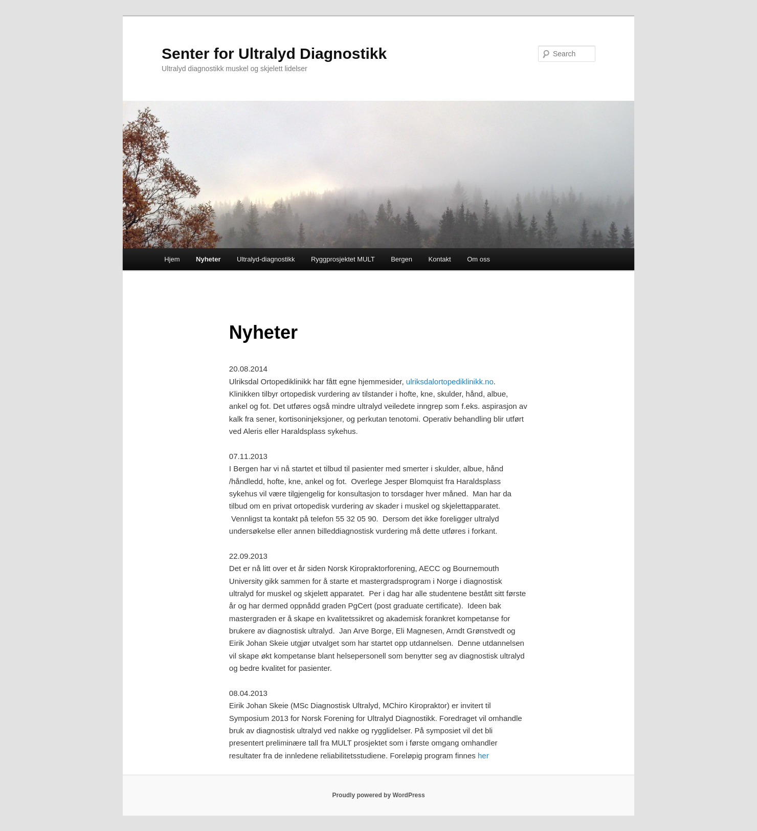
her (483, 755)
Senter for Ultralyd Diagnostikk (274, 53)
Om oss (478, 259)
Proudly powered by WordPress (378, 795)
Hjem (172, 259)
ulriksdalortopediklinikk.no (450, 381)
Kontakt (440, 259)
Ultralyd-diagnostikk (266, 259)
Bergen (401, 259)
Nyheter (208, 259)
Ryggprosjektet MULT (343, 259)
